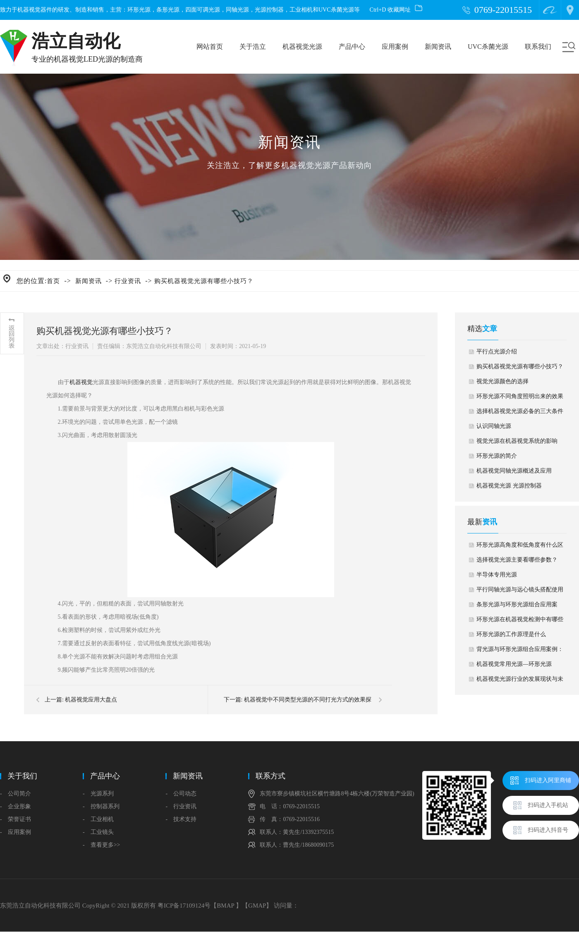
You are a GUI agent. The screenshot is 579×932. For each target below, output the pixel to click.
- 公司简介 (15, 793)
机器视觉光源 (302, 46)
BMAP (225, 905)
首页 (53, 281)
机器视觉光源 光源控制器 (509, 486)
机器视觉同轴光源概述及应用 (514, 471)
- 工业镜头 (98, 832)
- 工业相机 (98, 819)
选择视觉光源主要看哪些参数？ (516, 560)
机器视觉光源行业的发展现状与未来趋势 (519, 681)
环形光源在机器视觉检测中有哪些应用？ (519, 621)
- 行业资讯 (180, 806)
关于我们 (22, 776)
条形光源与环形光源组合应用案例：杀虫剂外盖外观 (516, 606)
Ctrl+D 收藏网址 (396, 10)
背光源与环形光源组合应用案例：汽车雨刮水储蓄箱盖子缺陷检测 (519, 651)
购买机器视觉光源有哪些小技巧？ (204, 281)
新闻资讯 (438, 46)
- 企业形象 (15, 806)
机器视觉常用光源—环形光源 (514, 664)
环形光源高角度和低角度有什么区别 (519, 547)
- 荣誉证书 (15, 819)
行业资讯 (128, 281)
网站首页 (209, 46)
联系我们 (538, 46)
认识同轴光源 (493, 426)
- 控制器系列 (101, 806)
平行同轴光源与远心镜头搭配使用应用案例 (519, 591)
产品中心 (352, 46)
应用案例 (395, 46)
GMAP (257, 905)
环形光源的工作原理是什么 (511, 634)
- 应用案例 (15, 832)
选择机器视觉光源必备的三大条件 (519, 411)
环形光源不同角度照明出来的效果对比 (519, 398)
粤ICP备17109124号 (184, 905)
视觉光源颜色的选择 (502, 381)
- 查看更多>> (101, 845)
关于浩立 (252, 46)
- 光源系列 (98, 793)
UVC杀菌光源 (488, 46)
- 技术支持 (180, 819)
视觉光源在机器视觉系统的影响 (516, 441)
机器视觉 (81, 382)
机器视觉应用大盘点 (91, 700)
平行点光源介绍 (496, 351)
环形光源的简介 (496, 456)
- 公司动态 (180, 793)
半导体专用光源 (496, 575)
